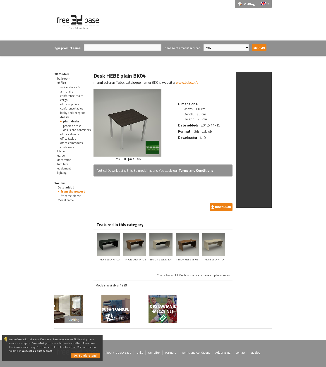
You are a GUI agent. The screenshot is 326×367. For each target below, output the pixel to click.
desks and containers (77, 130)
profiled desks (72, 126)
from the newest (73, 191)
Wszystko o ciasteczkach (37, 351)
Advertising (222, 352)
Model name (66, 200)
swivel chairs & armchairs (70, 89)
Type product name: (67, 48)
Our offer (154, 352)
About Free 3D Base (118, 352)
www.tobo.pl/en (188, 82)
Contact (240, 352)
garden (61, 155)
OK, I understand (85, 355)
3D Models (61, 74)
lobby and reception (73, 112)
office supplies (69, 104)
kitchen (61, 151)
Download (223, 207)
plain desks (71, 121)
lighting (62, 172)
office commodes (71, 143)
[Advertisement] (189, 25)
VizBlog (249, 4)
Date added (66, 187)
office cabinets (69, 134)
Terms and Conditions (196, 170)
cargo (64, 100)
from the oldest (71, 195)
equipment (64, 168)
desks (64, 117)
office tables (68, 138)
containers (67, 147)
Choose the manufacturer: (183, 48)
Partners (170, 352)
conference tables (71, 108)
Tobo (120, 82)
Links (140, 352)
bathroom (63, 78)
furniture (62, 164)
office (61, 82)
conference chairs (71, 95)
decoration (64, 159)
